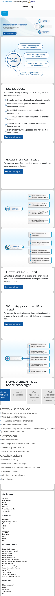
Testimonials (6, 591)
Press (4, 503)
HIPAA (4, 538)
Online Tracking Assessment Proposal (14, 562)
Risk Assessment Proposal (11, 566)
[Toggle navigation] (4, 13)
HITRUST (5, 520)
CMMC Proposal (7, 553)
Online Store (6, 589)
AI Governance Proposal (10, 551)
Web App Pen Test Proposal (11, 576)
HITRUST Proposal (8, 557)
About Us (5, 498)
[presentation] (18, 396)
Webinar (5, 507)
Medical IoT (6, 524)
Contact (25, 7)
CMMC (4, 526)
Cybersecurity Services (9, 522)
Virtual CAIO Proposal (9, 574)
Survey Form (6, 570)
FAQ (3, 593)
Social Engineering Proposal (11, 568)
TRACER (5, 532)
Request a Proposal (10, 33)
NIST (3, 540)
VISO (4, 528)
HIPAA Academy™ (8, 585)
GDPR (4, 536)
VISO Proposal (6, 572)
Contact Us (6, 511)
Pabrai (4, 587)
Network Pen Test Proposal (11, 559)
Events (4, 505)
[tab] (18, 395)
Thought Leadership (8, 509)
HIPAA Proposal (7, 555)
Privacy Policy (6, 500)
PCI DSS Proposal (7, 564)
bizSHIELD (6, 534)
